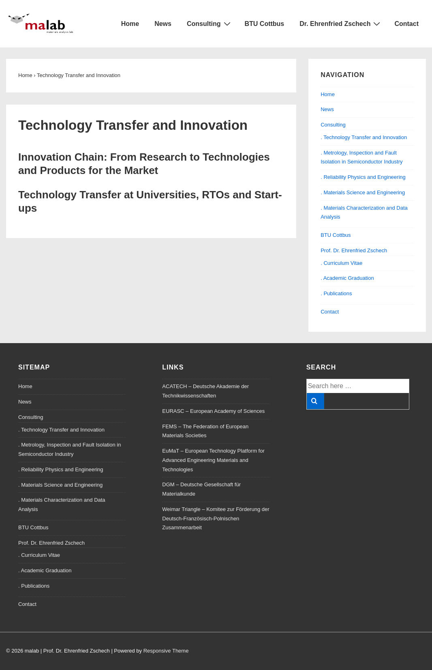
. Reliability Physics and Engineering (363, 177)
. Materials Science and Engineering (363, 192)
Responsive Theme (166, 651)
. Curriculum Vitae (341, 263)
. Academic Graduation (347, 278)
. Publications (336, 293)
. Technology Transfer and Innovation (364, 137)
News (162, 23)
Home (130, 23)
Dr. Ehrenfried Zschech (340, 23)
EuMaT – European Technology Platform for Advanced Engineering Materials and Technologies (213, 460)
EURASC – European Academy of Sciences (213, 411)
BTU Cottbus (264, 23)
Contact (406, 23)
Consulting (210, 23)
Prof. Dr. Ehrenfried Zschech (354, 250)
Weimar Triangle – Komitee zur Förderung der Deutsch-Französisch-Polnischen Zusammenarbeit (215, 518)
